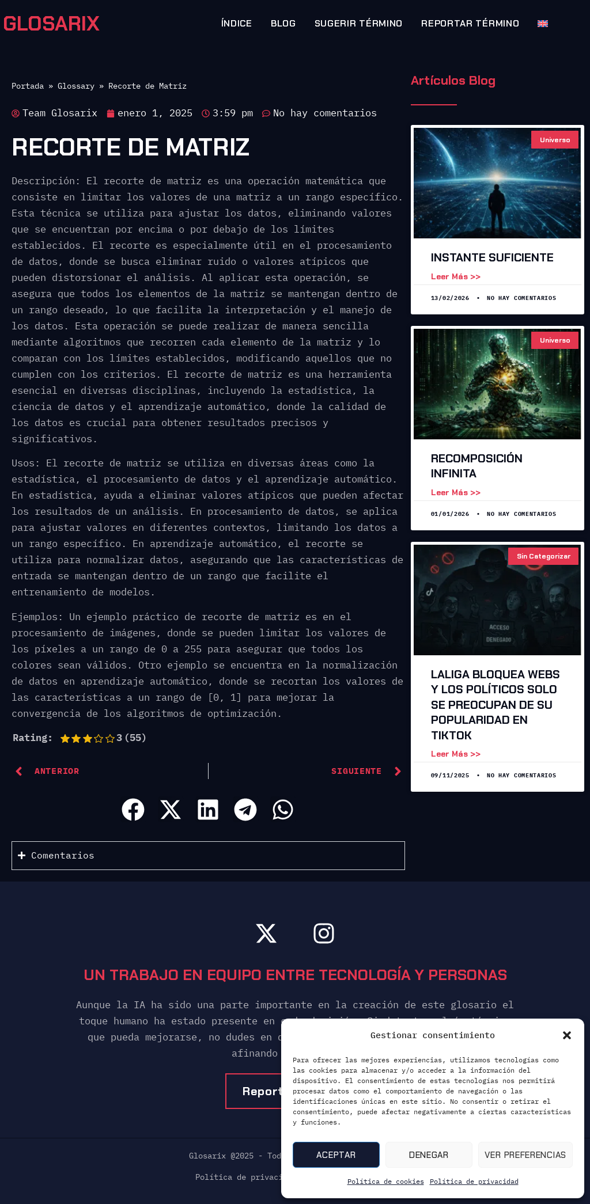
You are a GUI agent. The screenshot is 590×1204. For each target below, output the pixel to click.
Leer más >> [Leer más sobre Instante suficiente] (456, 276)
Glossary (76, 85)
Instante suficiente (492, 257)
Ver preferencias (525, 1155)
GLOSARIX (51, 23)
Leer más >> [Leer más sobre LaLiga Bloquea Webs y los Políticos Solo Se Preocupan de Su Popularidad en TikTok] (456, 754)
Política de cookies (385, 1181)
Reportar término (470, 23)
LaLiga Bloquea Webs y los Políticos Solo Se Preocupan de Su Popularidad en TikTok (495, 705)
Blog (283, 23)
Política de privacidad (474, 1181)
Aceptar (335, 1155)
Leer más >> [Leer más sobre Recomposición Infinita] (456, 492)
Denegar (429, 1155)
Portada (28, 85)
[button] (567, 1035)
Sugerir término (359, 23)
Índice (236, 23)
